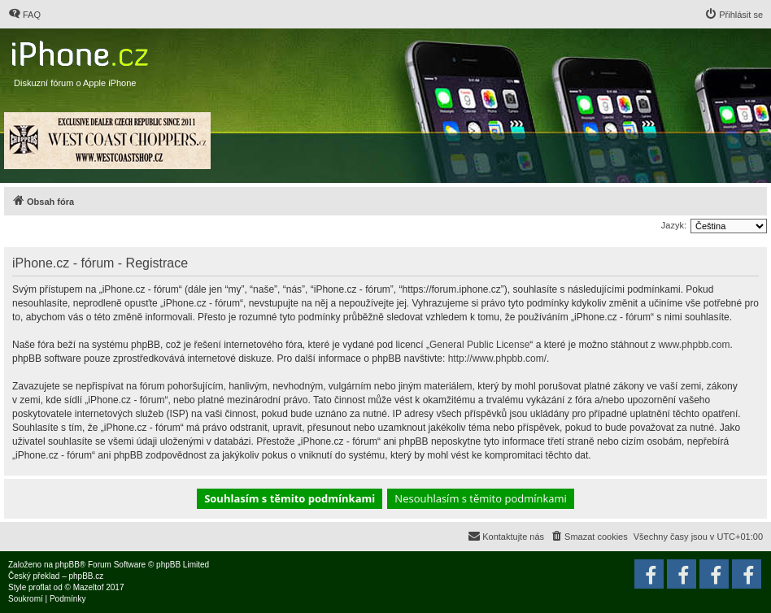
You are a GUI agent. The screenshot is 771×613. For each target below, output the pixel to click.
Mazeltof (88, 587)
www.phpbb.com (694, 344)
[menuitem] (24, 14)
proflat (39, 587)
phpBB (67, 564)
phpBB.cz (85, 576)
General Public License (479, 344)
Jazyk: (673, 225)
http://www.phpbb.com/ (497, 358)
